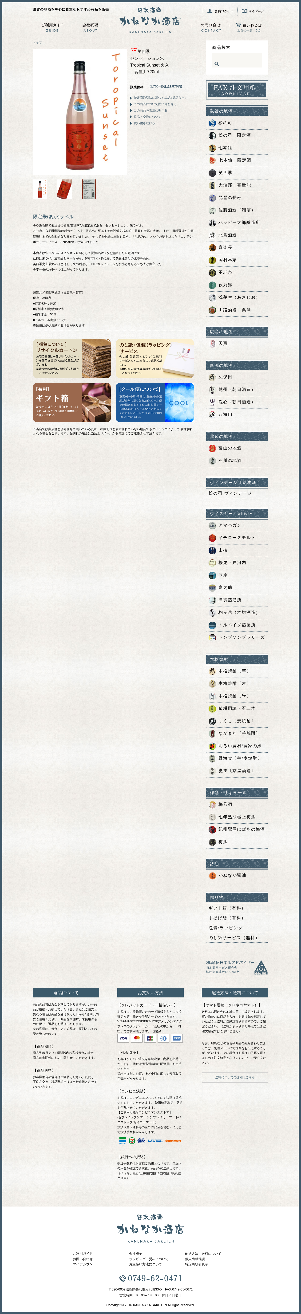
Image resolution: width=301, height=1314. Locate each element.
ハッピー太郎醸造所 (234, 223)
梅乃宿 (220, 805)
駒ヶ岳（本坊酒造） (234, 613)
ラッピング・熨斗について (149, 1259)
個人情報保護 (195, 1259)
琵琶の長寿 (225, 198)
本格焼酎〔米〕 (230, 696)
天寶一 (220, 344)
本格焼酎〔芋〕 (230, 671)
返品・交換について (147, 117)
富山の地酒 (225, 448)
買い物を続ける (144, 123)
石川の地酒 (225, 461)
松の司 (220, 123)
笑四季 (220, 173)
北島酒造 (223, 235)
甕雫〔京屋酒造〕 (232, 771)
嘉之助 (220, 588)
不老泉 (220, 273)
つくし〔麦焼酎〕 (232, 721)
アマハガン (225, 525)
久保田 (220, 377)
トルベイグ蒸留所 (232, 625)
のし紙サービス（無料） (234, 937)
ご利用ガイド (83, 1253)
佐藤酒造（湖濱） (232, 210)
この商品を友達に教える (150, 110)
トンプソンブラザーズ (237, 638)
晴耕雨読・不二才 (232, 709)
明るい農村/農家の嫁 (235, 746)
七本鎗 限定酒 (230, 160)
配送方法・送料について (203, 1253)
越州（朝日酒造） (232, 390)
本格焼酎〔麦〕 (230, 684)
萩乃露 (220, 285)
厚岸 (218, 575)
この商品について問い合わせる (155, 104)
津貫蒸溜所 (225, 600)
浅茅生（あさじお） (234, 298)
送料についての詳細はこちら (235, 1077)
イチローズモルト (232, 538)
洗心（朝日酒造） (232, 402)
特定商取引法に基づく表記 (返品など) (160, 97)
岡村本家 (223, 260)
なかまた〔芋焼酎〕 (234, 734)
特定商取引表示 (196, 1264)
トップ (37, 42)
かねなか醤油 (227, 876)
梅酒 (218, 842)
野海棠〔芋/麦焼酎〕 (235, 758)
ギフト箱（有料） (227, 908)
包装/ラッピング (226, 927)
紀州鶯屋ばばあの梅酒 (237, 830)
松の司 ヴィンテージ (230, 493)
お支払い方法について (145, 1264)
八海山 (220, 415)
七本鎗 (220, 148)
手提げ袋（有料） (227, 918)
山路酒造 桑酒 (230, 310)
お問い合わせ (83, 1259)
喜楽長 (220, 248)
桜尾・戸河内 (227, 563)
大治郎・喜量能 (230, 185)
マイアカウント (84, 1264)
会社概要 (135, 1253)
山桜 (218, 550)
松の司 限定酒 (230, 135)
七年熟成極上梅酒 (232, 817)
